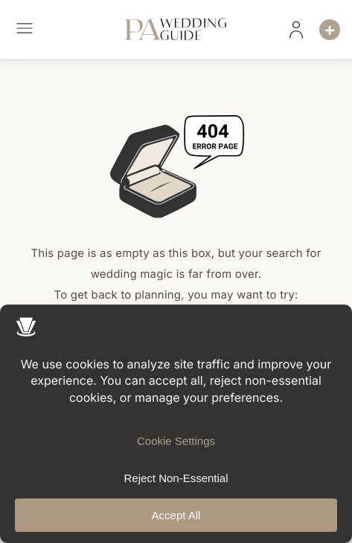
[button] (24, 30)
